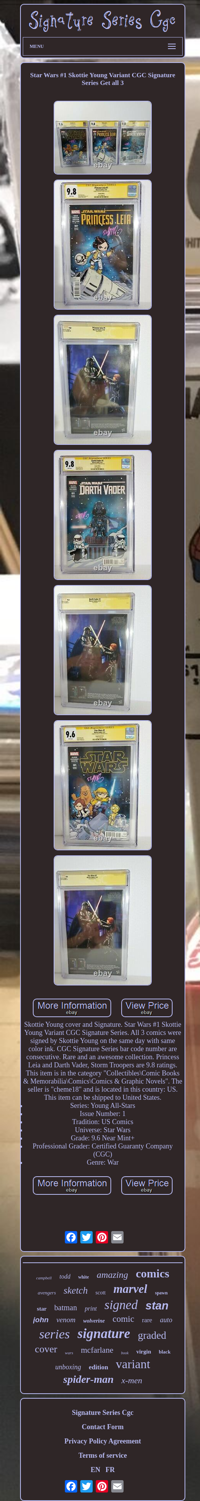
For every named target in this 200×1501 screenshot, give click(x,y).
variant (133, 1364)
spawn (161, 1293)
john (41, 1320)
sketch (76, 1290)
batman (65, 1307)
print (91, 1308)
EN (95, 1470)
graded (152, 1335)
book (124, 1353)
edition (98, 1367)
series (54, 1334)
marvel (130, 1289)
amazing (112, 1275)
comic (123, 1319)
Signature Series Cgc (103, 1412)
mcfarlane (97, 1350)
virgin (143, 1351)
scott (100, 1293)
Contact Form (103, 1427)
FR (110, 1470)
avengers (47, 1293)
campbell (44, 1277)
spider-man (88, 1379)
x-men (131, 1380)
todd (64, 1276)
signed (121, 1305)
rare (147, 1320)
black (164, 1352)
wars (69, 1352)
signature (104, 1333)
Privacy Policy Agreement (102, 1441)
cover (46, 1349)
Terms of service (102, 1455)
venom (66, 1320)
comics (152, 1273)
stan (157, 1305)
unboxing (68, 1367)
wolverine (94, 1321)
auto (166, 1320)
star (42, 1309)
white (83, 1277)
